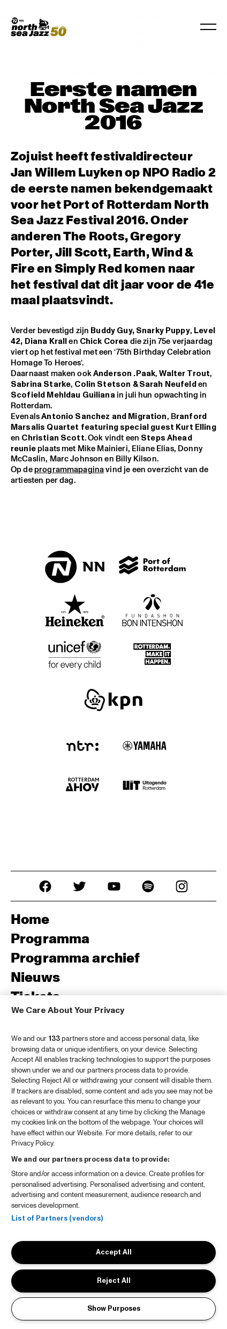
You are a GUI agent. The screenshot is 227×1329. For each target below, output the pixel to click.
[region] (113, 1162)
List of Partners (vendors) (57, 1218)
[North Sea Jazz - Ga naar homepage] (38, 26)
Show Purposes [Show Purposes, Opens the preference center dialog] (113, 1308)
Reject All (114, 1281)
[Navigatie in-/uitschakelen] (208, 27)
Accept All (114, 1252)
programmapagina (69, 469)
